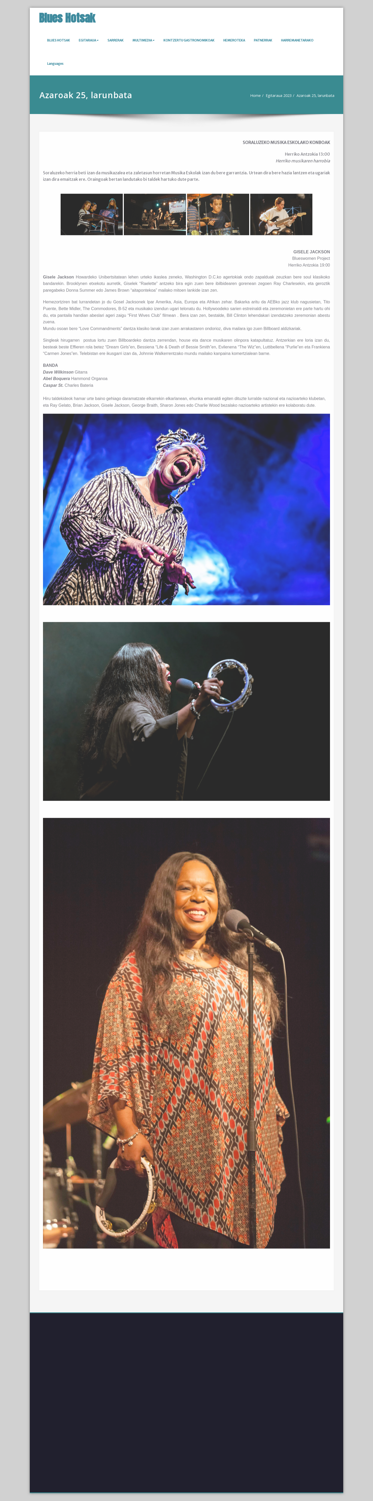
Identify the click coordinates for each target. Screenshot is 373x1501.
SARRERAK (115, 40)
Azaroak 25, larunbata (316, 95)
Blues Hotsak (67, 18)
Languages (55, 64)
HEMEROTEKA (234, 40)
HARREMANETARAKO (297, 40)
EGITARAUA (89, 40)
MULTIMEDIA (143, 40)
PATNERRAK (263, 40)
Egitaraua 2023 (278, 95)
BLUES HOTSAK (58, 40)
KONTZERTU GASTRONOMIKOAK (188, 40)
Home (253, 95)
